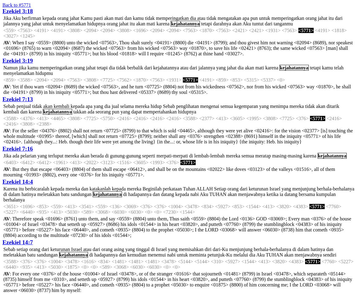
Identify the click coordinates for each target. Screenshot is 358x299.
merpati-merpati (172, 155)
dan (127, 18)
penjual (24, 106)
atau (201, 18)
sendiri (330, 254)
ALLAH (204, 188)
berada (97, 155)
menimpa (279, 106)
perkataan (172, 188)
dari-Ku (220, 249)
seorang (103, 111)
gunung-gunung (125, 155)
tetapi (206, 23)
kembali (61, 106)
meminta (197, 254)
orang (62, 18)
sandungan (81, 194)
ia (281, 194)
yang (26, 23)
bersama (307, 194)
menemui (157, 254)
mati (119, 18)
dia (193, 18)
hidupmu (44, 73)
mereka (142, 106)
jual (115, 106)
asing (119, 249)
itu (331, 18)
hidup (156, 106)
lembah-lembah (209, 155)
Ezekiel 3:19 (17, 60)
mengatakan (229, 18)
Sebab (9, 106)
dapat (136, 111)
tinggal (142, 249)
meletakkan (48, 194)
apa (245, 18)
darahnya (222, 23)
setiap (22, 249)
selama (127, 106)
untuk (264, 18)
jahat (74, 18)
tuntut (258, 23)
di (107, 155)
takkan (80, 111)
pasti (98, 18)
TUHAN (218, 194)
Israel (274, 188)
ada (90, 111)
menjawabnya (251, 194)
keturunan (258, 188)
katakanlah (100, 188)
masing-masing (287, 155)
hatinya (29, 194)
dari (339, 18)
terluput (56, 155)
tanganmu (283, 23)
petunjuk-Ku (220, 254)
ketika (273, 194)
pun (254, 18)
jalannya (11, 23)
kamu (138, 18)
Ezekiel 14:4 (17, 182)
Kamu (86, 18)
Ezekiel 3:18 (17, 11)
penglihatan (187, 106)
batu (65, 194)
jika (22, 67)
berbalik (135, 67)
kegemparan (246, 106)
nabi (194, 194)
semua (226, 106)
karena (163, 23)
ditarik (333, 106)
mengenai (209, 106)
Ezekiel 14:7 (17, 242)
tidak (150, 18)
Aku (16, 18)
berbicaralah (37, 188)
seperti (148, 155)
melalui (241, 254)
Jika (7, 18)
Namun (10, 67)
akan (108, 18)
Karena (10, 188)
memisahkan (191, 249)
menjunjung (304, 188)
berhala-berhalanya (335, 188)
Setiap (220, 188)
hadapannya (139, 194)
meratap (263, 155)
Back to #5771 (16, 5)
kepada (49, 18)
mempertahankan (160, 111)
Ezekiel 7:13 (17, 99)
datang (167, 194)
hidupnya (96, 23)
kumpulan (326, 194)
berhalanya (14, 199)
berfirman (31, 18)
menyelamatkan (70, 23)
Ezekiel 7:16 (17, 149)
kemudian (136, 254)
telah (339, 67)
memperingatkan (172, 18)
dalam (14, 194)
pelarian (28, 155)
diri (208, 249)
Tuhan (189, 188)
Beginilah (151, 188)
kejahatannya (185, 23)
